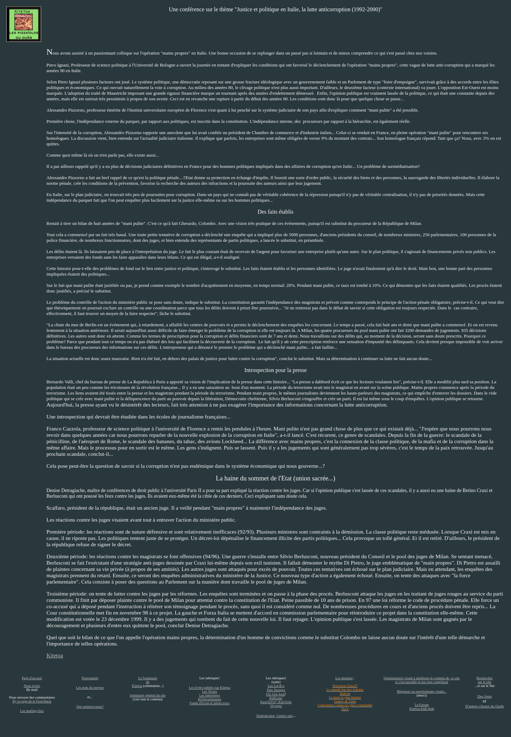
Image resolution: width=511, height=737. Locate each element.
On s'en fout (275, 694)
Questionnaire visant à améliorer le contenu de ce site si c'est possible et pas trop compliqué (422, 680)
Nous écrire (32, 686)
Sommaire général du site (148, 695)
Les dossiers (344, 678)
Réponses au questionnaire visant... (422, 691)
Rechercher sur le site (485, 680)
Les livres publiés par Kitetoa (210, 687)
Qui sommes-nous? (89, 706)
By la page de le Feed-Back (32, 701)
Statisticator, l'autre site (274, 715)
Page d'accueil (32, 678)
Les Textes (209, 691)
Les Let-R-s (275, 686)
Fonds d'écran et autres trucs (209, 703)
